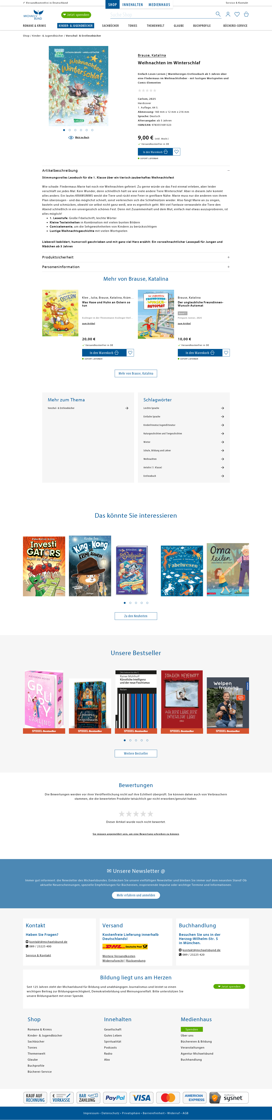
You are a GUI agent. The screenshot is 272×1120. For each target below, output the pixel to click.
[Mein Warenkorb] (246, 14)
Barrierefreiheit (154, 1113)
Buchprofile (202, 26)
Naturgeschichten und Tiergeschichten (163, 433)
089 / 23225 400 (40, 946)
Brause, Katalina (152, 55)
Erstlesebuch (150, 476)
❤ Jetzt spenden (76, 15)
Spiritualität (112, 1041)
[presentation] (43, 304)
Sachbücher (110, 26)
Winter (147, 442)
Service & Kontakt (237, 2)
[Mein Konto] (228, 14)
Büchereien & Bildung (196, 1041)
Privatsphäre (131, 1113)
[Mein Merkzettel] (237, 14)
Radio (108, 1053)
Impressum (91, 1113)
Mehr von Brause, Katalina (136, 373)
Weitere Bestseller (136, 753)
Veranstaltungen (193, 1047)
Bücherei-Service (235, 26)
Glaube (179, 26)
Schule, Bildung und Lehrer (157, 450)
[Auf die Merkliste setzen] (176, 152)
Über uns (187, 1035)
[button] (125, 603)
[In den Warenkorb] (155, 152)
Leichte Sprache (151, 408)
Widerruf (173, 1113)
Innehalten (132, 4)
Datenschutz (110, 1113)
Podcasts (110, 1047)
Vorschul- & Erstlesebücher (61, 408)
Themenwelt (155, 26)
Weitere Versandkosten (118, 956)
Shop (112, 4)
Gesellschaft (112, 1029)
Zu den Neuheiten (135, 616)
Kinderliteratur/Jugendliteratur (159, 425)
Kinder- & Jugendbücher (76, 26)
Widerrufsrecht (113, 960)
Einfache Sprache (152, 416)
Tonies (132, 26)
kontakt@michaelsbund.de (48, 942)
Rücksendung (136, 960)
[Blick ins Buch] (78, 138)
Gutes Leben (113, 1035)
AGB (186, 1113)
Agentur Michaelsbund (197, 1053)
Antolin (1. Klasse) (153, 467)
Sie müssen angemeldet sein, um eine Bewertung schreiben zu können (136, 834)
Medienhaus (159, 4)
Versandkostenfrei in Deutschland (47, 2)
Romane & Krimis (34, 26)
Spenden (192, 1029)
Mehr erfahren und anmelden (136, 895)
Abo (107, 1059)
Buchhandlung (191, 1059)
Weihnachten (150, 459)
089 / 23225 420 (194, 954)
